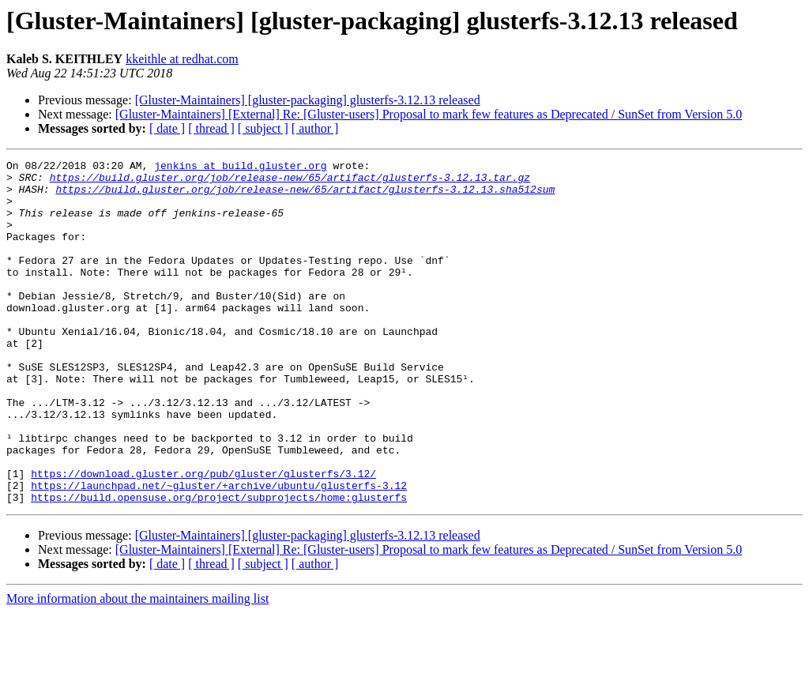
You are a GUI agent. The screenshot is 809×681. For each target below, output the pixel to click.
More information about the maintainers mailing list (137, 667)
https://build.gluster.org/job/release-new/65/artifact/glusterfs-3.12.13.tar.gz (290, 182)
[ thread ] (211, 128)
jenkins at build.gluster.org (240, 167)
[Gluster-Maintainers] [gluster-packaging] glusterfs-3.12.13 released (307, 100)
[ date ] (167, 128)
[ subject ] (263, 128)
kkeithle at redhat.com (182, 59)
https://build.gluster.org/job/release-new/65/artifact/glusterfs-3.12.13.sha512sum (305, 196)
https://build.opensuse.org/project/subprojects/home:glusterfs (219, 566)
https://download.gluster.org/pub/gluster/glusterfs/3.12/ (203, 537)
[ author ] (315, 128)
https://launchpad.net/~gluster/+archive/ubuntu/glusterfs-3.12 (219, 551)
